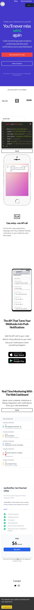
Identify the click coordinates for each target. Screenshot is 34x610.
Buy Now (17, 549)
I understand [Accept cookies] (6, 607)
